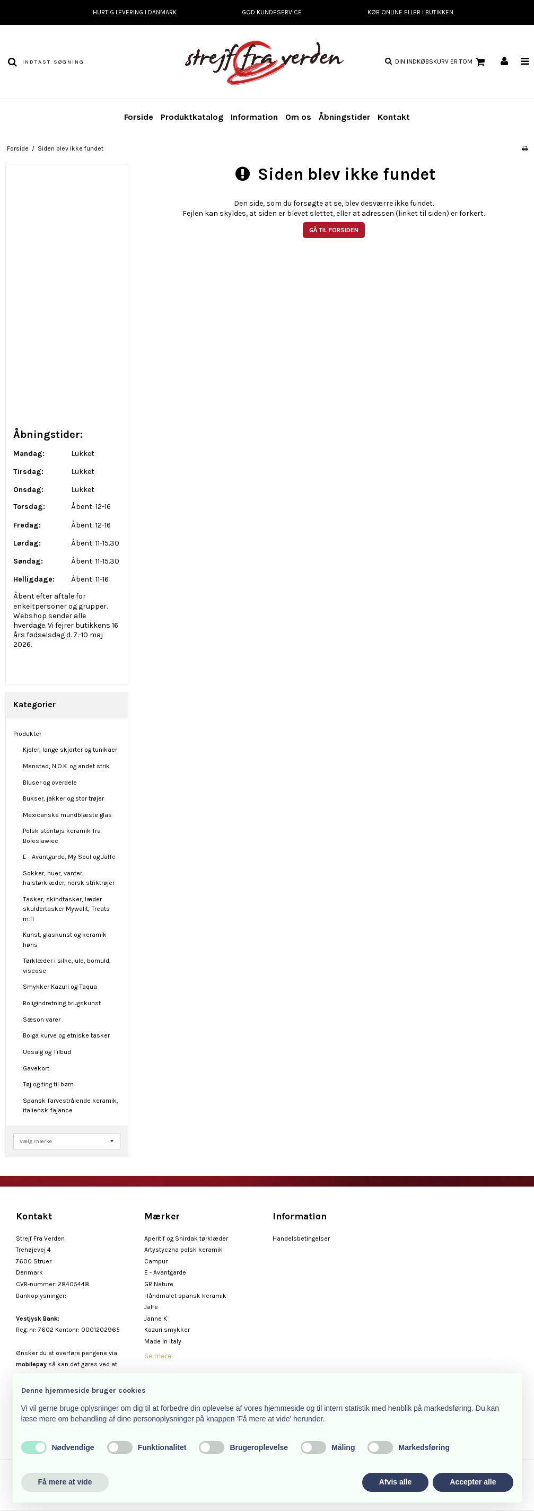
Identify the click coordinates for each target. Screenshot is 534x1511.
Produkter (27, 733)
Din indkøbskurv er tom (441, 62)
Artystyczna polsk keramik (183, 1249)
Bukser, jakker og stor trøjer (63, 798)
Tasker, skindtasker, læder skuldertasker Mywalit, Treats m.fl (66, 909)
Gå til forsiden (333, 230)
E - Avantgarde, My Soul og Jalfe (69, 856)
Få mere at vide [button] (65, 1482)
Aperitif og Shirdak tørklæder (186, 1238)
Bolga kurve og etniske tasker (66, 1035)
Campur (156, 1261)
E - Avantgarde (165, 1272)
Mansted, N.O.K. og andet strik (66, 766)
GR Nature (158, 1284)
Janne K (155, 1318)
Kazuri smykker (167, 1329)
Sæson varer (41, 1019)
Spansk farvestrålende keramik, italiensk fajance (70, 1105)
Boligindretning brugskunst (62, 1003)
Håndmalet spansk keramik (185, 1295)
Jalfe (151, 1307)
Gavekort (36, 1068)
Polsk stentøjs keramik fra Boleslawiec (62, 835)
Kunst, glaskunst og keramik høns (65, 939)
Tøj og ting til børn (48, 1084)
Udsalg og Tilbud (47, 1052)
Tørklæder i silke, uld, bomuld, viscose (67, 965)
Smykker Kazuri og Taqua (60, 986)
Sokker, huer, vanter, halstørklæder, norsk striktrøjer (69, 877)
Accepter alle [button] (473, 1482)
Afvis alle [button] (395, 1482)
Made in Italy (162, 1341)
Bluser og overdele (50, 782)
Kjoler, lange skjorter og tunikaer (70, 749)
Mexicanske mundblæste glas (67, 815)
